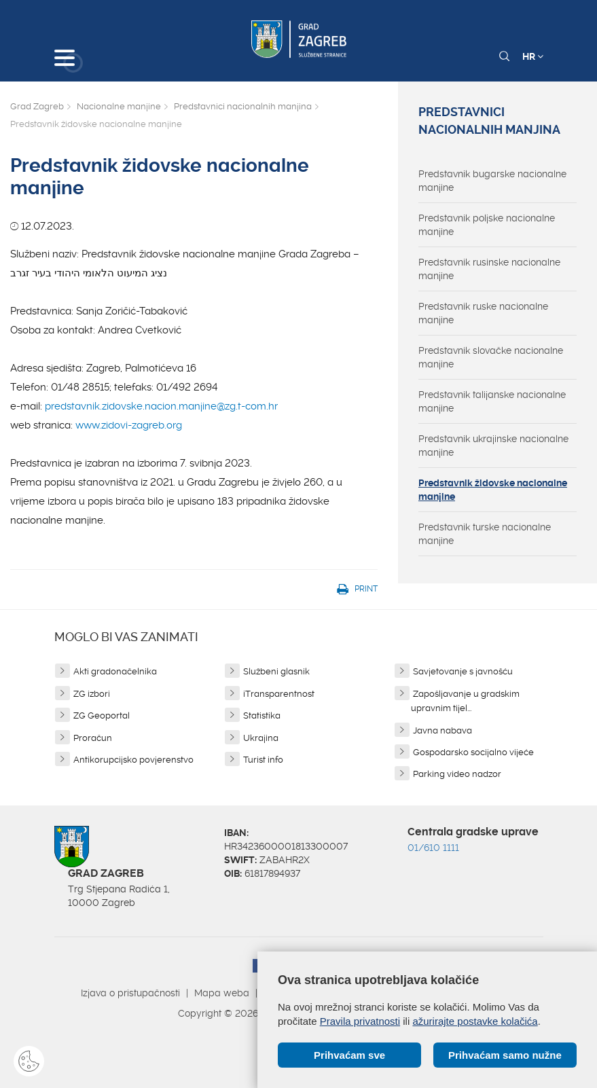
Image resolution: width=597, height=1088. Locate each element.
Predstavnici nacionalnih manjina (243, 106)
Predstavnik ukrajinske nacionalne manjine (493, 445)
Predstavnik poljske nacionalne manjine (486, 225)
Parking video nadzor (457, 774)
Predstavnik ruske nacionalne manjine (483, 313)
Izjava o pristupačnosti (130, 992)
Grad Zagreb (37, 106)
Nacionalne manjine (119, 106)
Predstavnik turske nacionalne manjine (484, 534)
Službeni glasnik (276, 671)
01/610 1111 (433, 847)
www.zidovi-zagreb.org (128, 425)
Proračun (92, 738)
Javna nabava (442, 730)
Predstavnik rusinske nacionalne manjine (489, 269)
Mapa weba (221, 992)
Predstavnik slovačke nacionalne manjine (490, 357)
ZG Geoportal (101, 715)
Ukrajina (260, 738)
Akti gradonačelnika (115, 671)
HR (532, 56)
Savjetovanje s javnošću (463, 671)
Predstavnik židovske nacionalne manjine (492, 489)
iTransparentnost (278, 694)
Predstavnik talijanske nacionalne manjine (492, 401)
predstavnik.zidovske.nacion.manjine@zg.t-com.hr (161, 406)
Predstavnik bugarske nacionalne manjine (492, 180)
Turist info (263, 760)
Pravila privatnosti (360, 1021)
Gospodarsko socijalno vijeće (473, 752)
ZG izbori (91, 694)
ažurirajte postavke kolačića (474, 1021)
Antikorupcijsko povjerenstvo (133, 760)
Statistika (262, 715)
